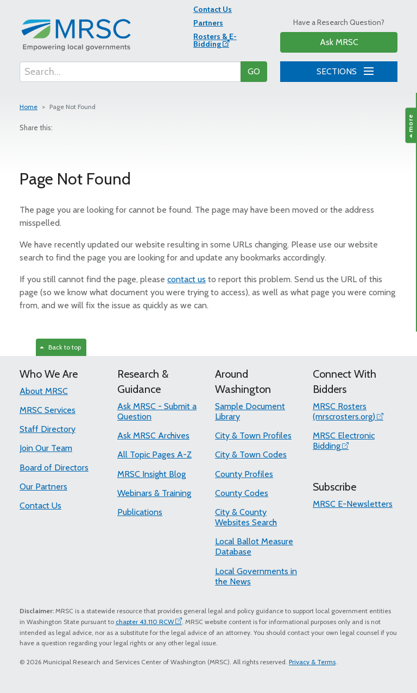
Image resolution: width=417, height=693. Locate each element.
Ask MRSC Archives (153, 435)
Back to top (60, 347)
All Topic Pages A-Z (154, 454)
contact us (186, 279)
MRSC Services (47, 410)
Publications (139, 512)
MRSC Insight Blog (151, 474)
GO (254, 71)
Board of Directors (54, 467)
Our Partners (43, 486)
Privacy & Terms (312, 662)
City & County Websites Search (246, 517)
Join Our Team (46, 448)
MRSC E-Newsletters (353, 504)
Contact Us (212, 9)
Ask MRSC (339, 42)
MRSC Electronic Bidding (344, 440)
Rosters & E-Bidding (215, 40)
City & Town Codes (251, 454)
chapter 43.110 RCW (145, 622)
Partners (208, 23)
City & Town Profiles (253, 435)
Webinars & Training (154, 493)
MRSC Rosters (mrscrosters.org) (344, 411)
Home (28, 107)
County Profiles (244, 474)
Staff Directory (47, 429)
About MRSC (44, 391)
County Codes (241, 493)
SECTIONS (343, 70)
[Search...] (130, 71)
